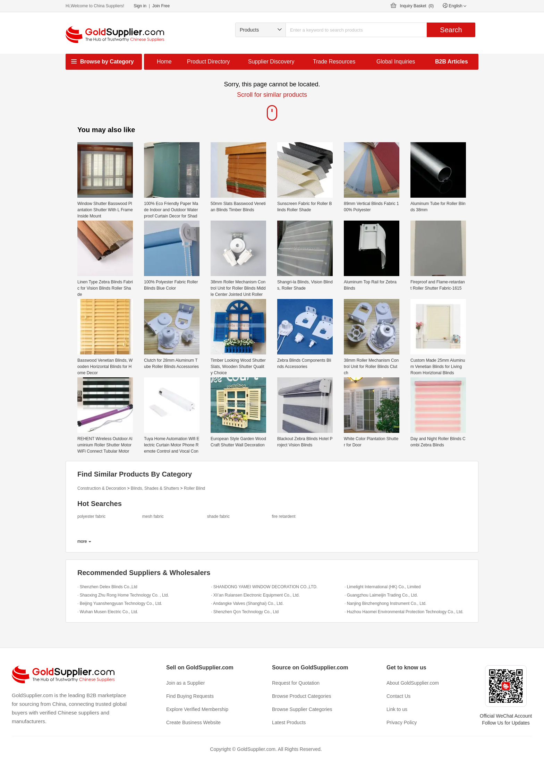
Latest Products (289, 722)
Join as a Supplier (185, 683)
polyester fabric (91, 516)
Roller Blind (194, 488)
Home (164, 62)
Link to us (396, 709)
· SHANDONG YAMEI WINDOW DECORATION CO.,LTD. (264, 586)
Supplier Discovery (271, 62)
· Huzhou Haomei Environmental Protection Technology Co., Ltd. (404, 611)
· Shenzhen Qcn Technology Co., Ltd (245, 611)
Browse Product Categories (301, 696)
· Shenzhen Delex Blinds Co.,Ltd (107, 586)
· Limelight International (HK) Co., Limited (382, 586)
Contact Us (398, 696)
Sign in (140, 5)
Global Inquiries (395, 62)
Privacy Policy (401, 722)
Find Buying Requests (190, 696)
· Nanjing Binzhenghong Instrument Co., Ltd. (385, 603)
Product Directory (208, 62)
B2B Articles (451, 62)
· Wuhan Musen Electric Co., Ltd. (107, 611)
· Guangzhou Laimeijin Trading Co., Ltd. (381, 595)
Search (451, 30)
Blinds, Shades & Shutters (155, 488)
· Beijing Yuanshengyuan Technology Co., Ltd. (119, 603)
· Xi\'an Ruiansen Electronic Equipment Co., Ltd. (255, 595)
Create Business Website (193, 722)
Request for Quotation (296, 683)
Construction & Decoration (101, 488)
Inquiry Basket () (417, 5)
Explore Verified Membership (197, 709)
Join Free (161, 5)
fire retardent (283, 516)
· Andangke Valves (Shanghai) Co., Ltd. (247, 603)
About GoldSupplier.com (412, 683)
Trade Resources (334, 62)
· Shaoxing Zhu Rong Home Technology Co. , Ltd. (123, 595)
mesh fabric (153, 516)
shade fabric (218, 516)
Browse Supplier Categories (302, 709)
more (82, 541)
